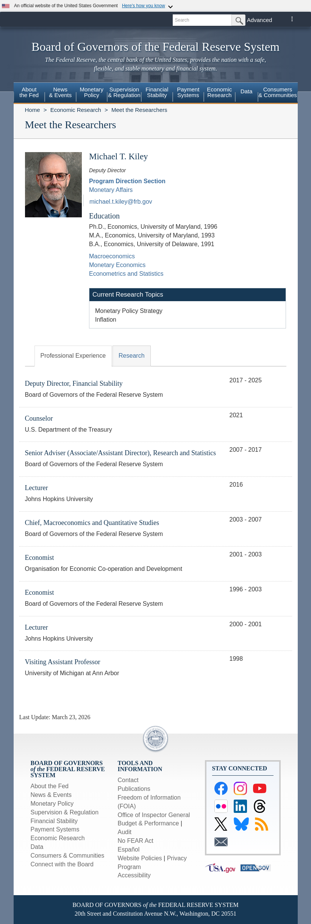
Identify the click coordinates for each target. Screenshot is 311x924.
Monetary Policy (52, 803)
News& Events (60, 92)
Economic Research (75, 110)
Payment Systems (55, 829)
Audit (124, 832)
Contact (128, 780)
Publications (134, 789)
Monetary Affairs (111, 190)
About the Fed (50, 786)
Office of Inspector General (154, 815)
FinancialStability (156, 92)
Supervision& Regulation (124, 92)
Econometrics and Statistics (126, 273)
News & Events (51, 795)
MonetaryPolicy (91, 92)
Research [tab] (131, 355)
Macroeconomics (112, 256)
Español (129, 849)
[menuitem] (29, 93)
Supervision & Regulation (65, 812)
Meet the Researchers (139, 110)
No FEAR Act (135, 841)
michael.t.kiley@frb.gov (120, 201)
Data (247, 91)
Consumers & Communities (277, 92)
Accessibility (134, 875)
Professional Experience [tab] (73, 355)
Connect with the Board (62, 864)
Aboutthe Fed (29, 92)
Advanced (259, 20)
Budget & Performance (148, 823)
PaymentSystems (188, 92)
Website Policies (140, 858)
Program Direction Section (127, 181)
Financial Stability (54, 821)
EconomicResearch (219, 92)
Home (32, 110)
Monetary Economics (117, 265)
